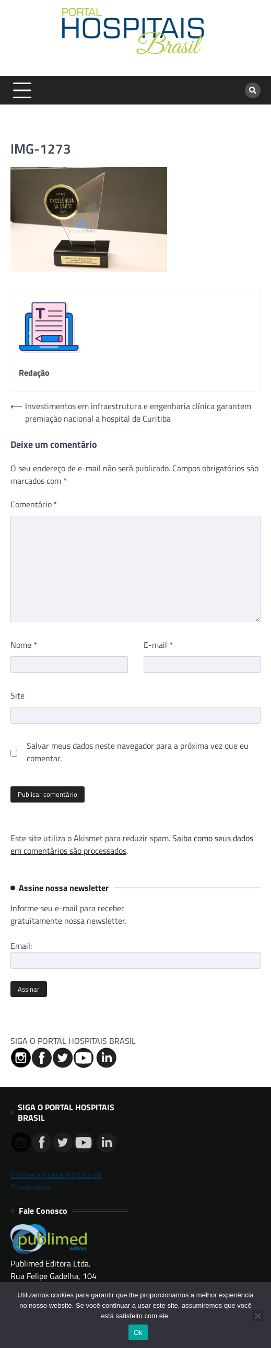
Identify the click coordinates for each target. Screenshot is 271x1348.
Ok (138, 1333)
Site (17, 695)
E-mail (158, 644)
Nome (23, 644)
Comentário (33, 504)
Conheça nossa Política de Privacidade (56, 1180)
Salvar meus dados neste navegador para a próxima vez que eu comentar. (138, 751)
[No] (257, 1315)
